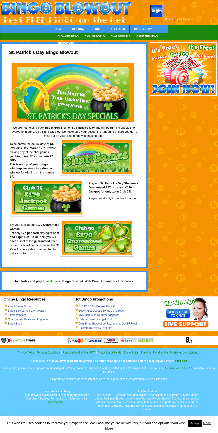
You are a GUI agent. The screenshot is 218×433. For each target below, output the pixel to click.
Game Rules (131, 352)
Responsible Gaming (75, 352)
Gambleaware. (55, 402)
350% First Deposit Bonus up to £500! (102, 310)
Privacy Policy (26, 352)
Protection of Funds (109, 352)
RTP (93, 352)
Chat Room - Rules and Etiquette (28, 319)
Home (58, 29)
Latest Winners (17, 315)
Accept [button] (194, 423)
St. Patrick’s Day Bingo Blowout (43, 52)
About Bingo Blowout (20, 306)
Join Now (78, 29)
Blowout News (68, 36)
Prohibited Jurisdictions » (185, 352)
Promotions (66, 43)
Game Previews (147, 36)
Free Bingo (50, 281)
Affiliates (118, 29)
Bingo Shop (15, 323)
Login (98, 29)
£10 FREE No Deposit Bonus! (97, 306)
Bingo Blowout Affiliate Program (27, 310)
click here (181, 361)
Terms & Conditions (49, 352)
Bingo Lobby (143, 29)
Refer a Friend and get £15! (95, 319)
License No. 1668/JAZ (178, 368)
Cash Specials (95, 36)
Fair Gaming (160, 352)
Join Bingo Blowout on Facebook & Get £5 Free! (108, 323)
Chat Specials (121, 36)
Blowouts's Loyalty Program (95, 328)
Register (169, 19)
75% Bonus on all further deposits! (99, 315)
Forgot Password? (185, 19)
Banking (145, 352)
